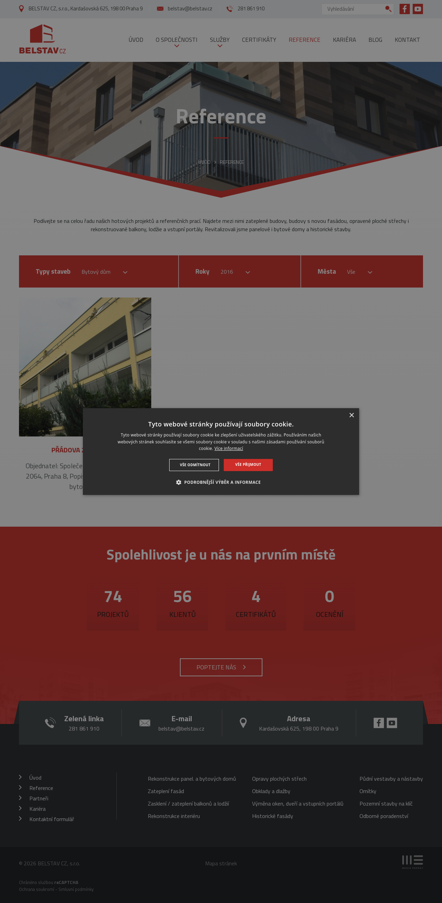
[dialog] (221, 451)
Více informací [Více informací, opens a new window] (228, 449)
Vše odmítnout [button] (195, 464)
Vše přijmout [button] (248, 464)
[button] (221, 482)
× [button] (351, 415)
